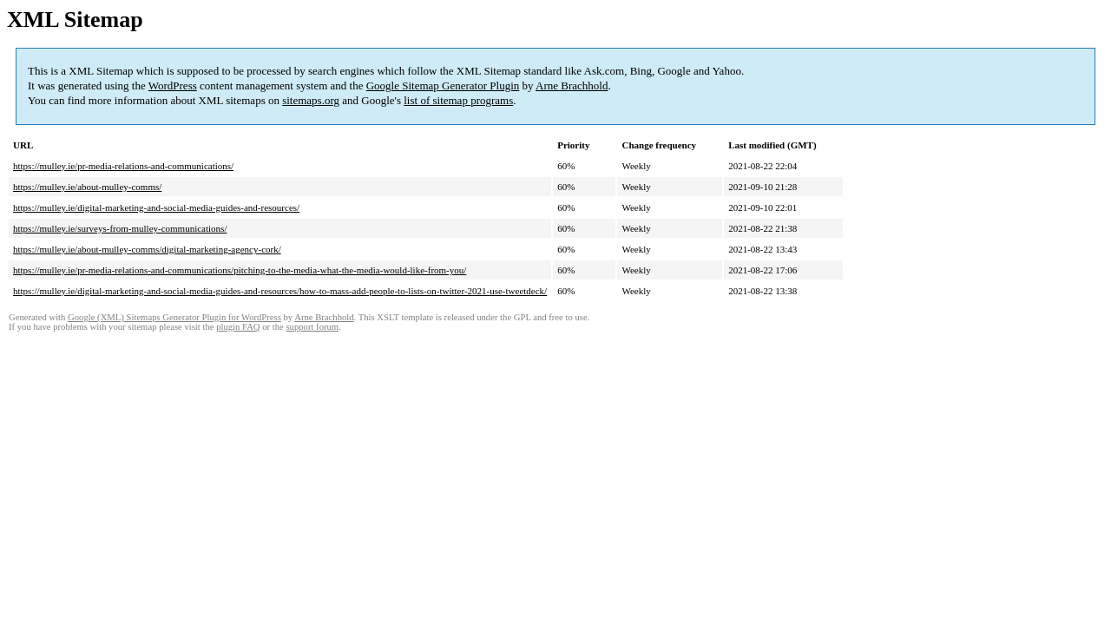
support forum (312, 327)
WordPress (172, 85)
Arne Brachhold (572, 85)
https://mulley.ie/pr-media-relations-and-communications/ (123, 166)
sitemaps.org (310, 100)
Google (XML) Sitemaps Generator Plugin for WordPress (174, 317)
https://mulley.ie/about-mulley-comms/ (87, 186)
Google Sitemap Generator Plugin (443, 85)
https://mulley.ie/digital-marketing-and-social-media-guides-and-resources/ (156, 207)
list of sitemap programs (458, 100)
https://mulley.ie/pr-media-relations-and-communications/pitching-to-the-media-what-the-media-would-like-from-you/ (239, 270)
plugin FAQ (238, 327)
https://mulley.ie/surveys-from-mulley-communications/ (120, 228)
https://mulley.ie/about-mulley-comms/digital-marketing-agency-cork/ (147, 249)
